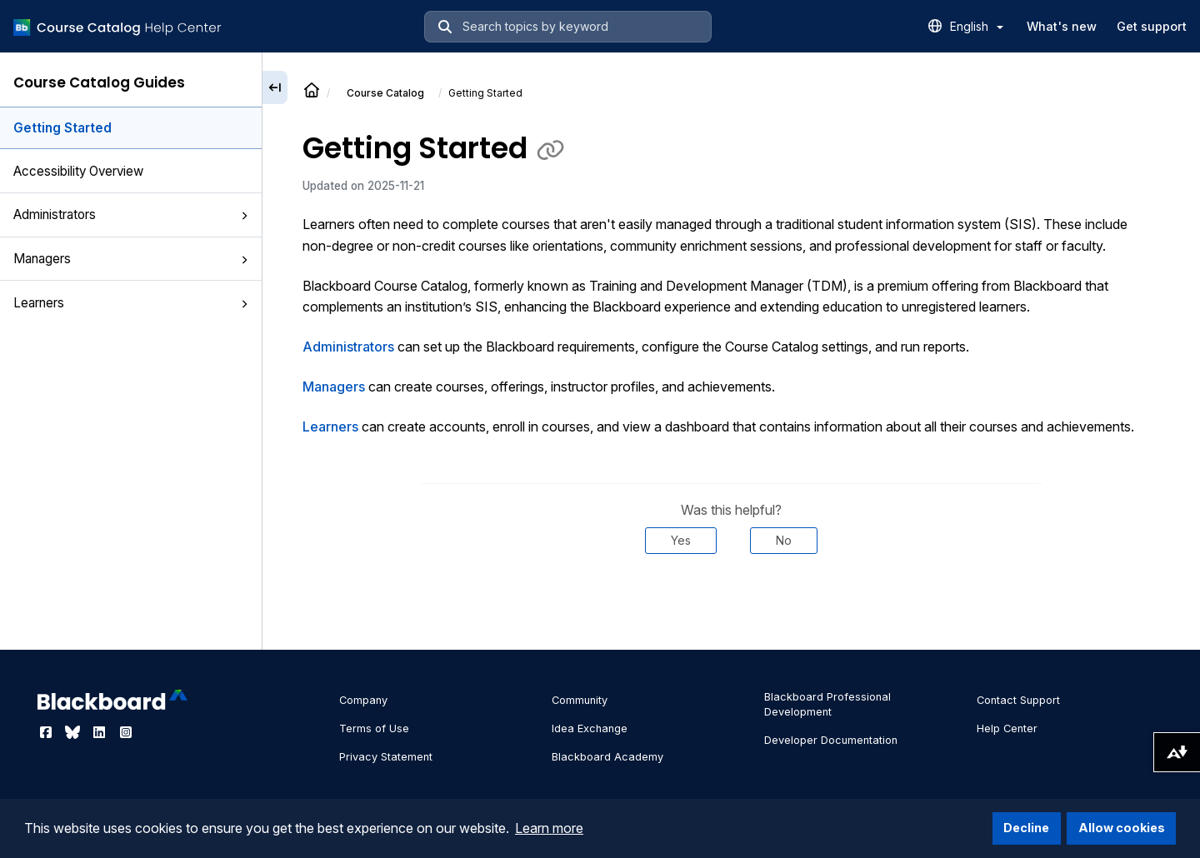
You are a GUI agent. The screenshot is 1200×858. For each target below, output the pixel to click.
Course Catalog (385, 93)
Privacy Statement (385, 757)
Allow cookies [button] (1121, 828)
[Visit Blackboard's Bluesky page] (74, 732)
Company (363, 700)
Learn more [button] (549, 828)
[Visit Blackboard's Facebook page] (48, 732)
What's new (1062, 26)
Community (580, 700)
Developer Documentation (831, 740)
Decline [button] (1026, 828)
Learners (130, 303)
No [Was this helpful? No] (784, 540)
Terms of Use (374, 728)
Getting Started (62, 128)
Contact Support (1018, 700)
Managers (130, 259)
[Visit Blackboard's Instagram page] (126, 732)
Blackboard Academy (607, 757)
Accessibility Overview (78, 171)
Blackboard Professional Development (827, 704)
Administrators (130, 214)
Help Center (1007, 728)
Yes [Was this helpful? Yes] (681, 540)
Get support (1152, 26)
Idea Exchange (590, 728)
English (976, 26)
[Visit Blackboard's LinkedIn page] (101, 732)
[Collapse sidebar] (275, 87)
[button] (244, 216)
